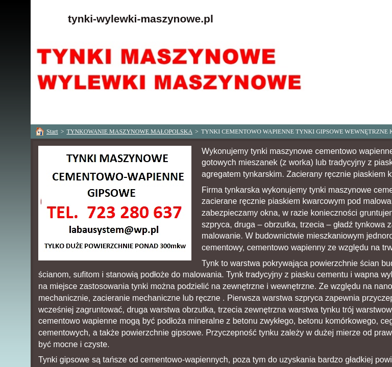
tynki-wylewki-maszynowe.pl (140, 18)
